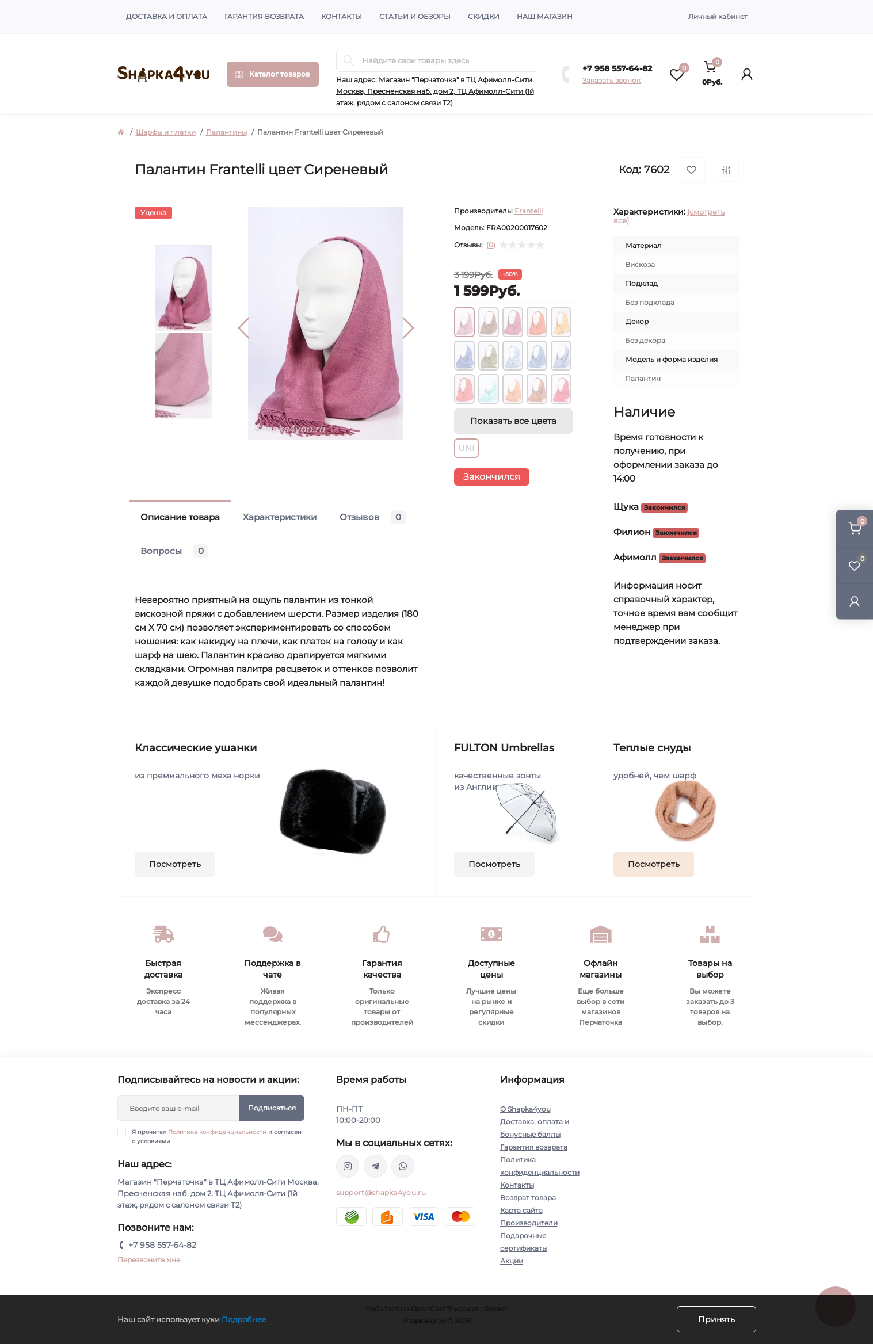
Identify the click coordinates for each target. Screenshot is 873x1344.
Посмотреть (175, 864)
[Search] (348, 60)
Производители (529, 1223)
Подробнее (244, 1319)
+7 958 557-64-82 (617, 68)
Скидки (484, 16)
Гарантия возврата (264, 16)
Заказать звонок (611, 80)
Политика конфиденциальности (217, 1132)
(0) (490, 245)
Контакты (341, 16)
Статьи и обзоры (415, 16)
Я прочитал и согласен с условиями (217, 1136)
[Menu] (273, 74)
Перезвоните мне (148, 1259)
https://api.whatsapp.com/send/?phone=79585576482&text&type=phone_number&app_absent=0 (403, 1166)
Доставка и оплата (166, 16)
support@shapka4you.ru (381, 1192)
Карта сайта (521, 1210)
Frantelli (528, 211)
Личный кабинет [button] (718, 16)
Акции (511, 1261)
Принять (716, 1319)
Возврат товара (528, 1197)
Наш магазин (545, 16)
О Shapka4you (525, 1109)
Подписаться (272, 1108)
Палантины (226, 132)
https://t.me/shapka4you (375, 1166)
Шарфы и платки (166, 132)
